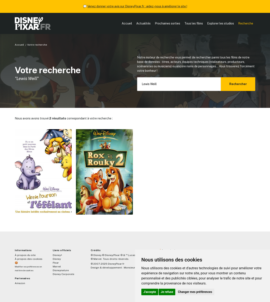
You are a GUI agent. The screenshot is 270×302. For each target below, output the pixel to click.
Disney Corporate (63, 274)
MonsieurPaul (132, 267)
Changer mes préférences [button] (195, 292)
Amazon (20, 283)
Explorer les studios (220, 23)
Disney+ (57, 255)
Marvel (57, 266)
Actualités (143, 23)
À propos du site (25, 255)
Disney (57, 258)
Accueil (127, 23)
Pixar (56, 262)
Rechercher (238, 84)
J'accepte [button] (149, 292)
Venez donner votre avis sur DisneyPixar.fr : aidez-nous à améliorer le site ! (137, 6)
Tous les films (193, 23)
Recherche (245, 23)
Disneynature (61, 270)
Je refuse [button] (167, 292)
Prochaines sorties (167, 23)
